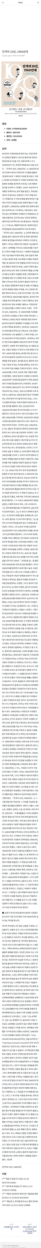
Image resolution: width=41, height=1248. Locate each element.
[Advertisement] (20, 25)
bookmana (15, 1246)
